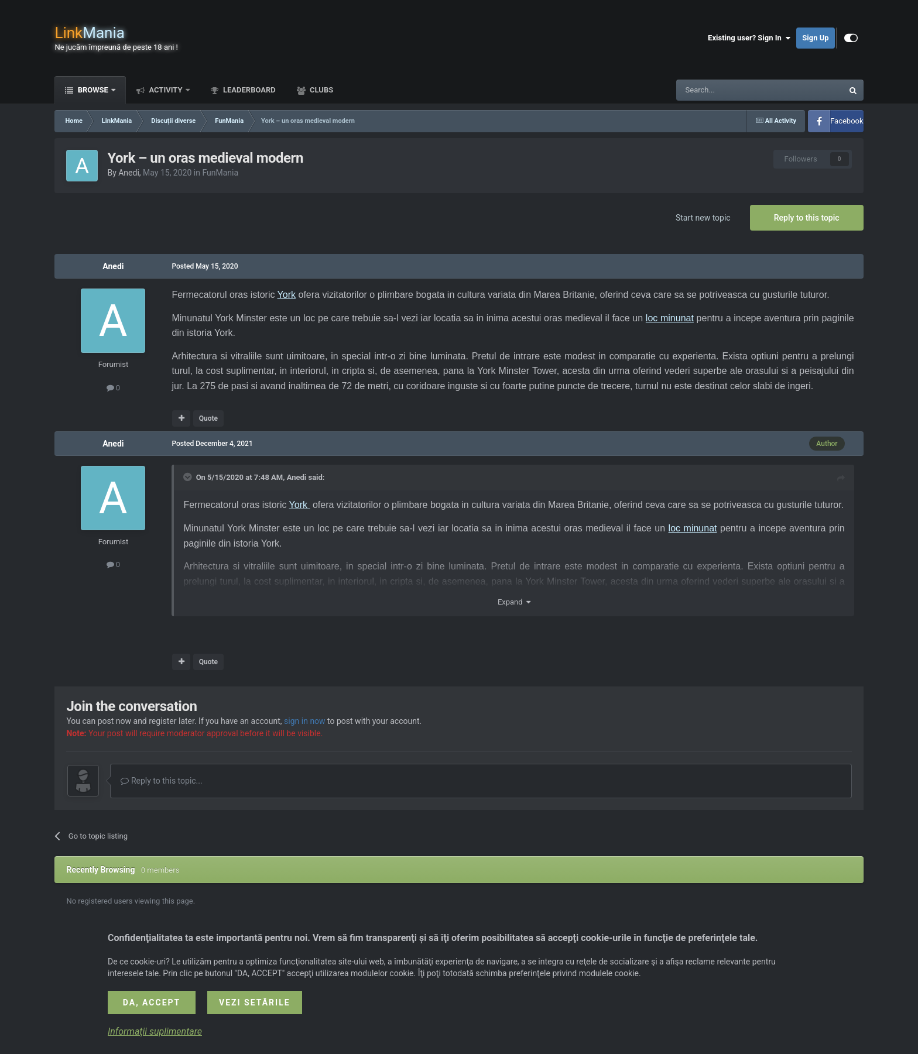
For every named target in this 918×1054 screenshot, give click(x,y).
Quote (208, 418)
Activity (165, 89)
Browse (93, 89)
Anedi (128, 172)
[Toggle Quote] (188, 477)
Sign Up (815, 37)
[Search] (731, 90)
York (287, 295)
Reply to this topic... (161, 780)
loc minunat (670, 318)
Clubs (320, 89)
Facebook (846, 120)
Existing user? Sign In (749, 38)
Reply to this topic (807, 217)
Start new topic (703, 217)
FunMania (220, 172)
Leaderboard (248, 89)
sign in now (305, 721)
